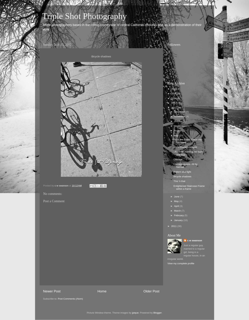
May (176, 201)
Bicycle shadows (182, 176)
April (177, 206)
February (179, 215)
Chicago (177, 159)
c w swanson (194, 240)
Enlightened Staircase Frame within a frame (189, 187)
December (180, 111)
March (178, 210)
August (178, 130)
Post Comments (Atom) (70, 298)
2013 (174, 103)
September (180, 126)
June (177, 196)
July (176, 135)
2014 (174, 98)
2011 (174, 226)
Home (102, 291)
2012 (174, 107)
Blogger (157, 312)
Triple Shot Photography (84, 16)
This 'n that (179, 181)
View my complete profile (181, 263)
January (178, 220)
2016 (174, 93)
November (180, 116)
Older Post (151, 291)
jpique (135, 312)
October (178, 121)
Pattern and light (182, 171)
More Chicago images (185, 147)
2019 (174, 88)
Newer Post (52, 291)
